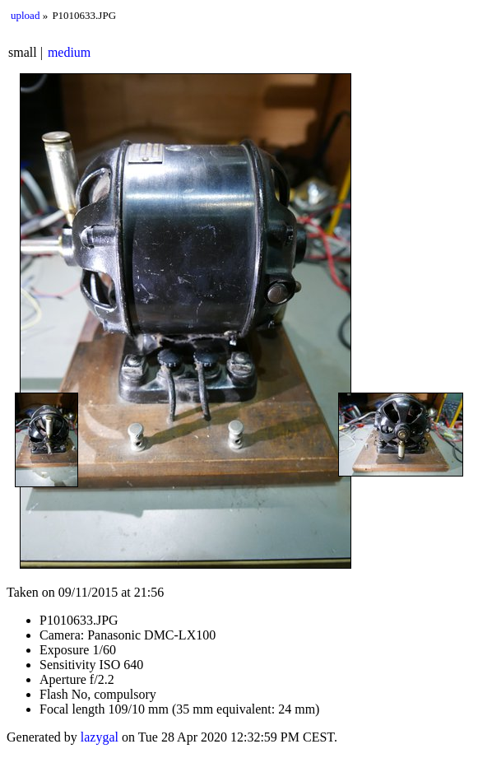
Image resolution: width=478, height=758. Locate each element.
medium (69, 52)
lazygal (99, 737)
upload (25, 15)
